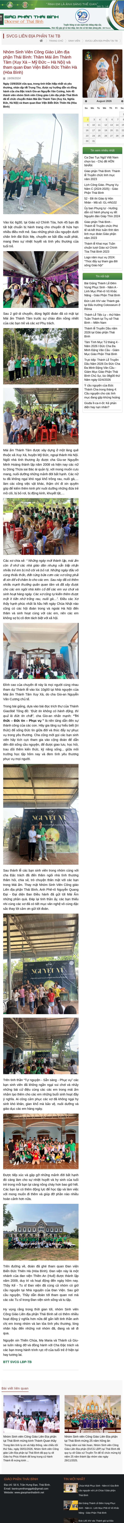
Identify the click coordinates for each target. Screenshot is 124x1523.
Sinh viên (74, 40)
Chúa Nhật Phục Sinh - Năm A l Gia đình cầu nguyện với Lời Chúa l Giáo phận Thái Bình (99, 1490)
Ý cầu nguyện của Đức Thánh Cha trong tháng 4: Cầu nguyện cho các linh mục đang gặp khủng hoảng (102, 391)
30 (87, 141)
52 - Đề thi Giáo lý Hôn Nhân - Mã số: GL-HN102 (100, 200)
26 (106, 135)
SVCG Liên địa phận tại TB (101, 40)
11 (99, 125)
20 (111, 130)
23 (87, 135)
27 (111, 135)
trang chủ (56, 40)
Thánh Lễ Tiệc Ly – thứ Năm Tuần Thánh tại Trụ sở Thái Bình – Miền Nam (102, 318)
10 (93, 125)
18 (99, 130)
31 (93, 141)
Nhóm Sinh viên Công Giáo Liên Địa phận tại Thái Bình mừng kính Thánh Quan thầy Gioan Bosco (91, 1439)
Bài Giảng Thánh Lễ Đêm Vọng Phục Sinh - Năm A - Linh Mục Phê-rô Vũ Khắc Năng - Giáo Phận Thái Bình (102, 289)
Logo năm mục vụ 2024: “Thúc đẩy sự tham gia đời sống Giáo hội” (101, 261)
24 (93, 135)
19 (106, 130)
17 (93, 130)
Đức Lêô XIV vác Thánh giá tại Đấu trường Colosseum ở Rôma (102, 305)
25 (99, 135)
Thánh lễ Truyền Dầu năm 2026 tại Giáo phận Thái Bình (100, 332)
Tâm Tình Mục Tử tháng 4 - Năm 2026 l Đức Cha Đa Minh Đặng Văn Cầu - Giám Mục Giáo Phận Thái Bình (101, 348)
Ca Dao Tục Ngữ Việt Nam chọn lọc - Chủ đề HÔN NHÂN (101, 161)
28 (117, 135)
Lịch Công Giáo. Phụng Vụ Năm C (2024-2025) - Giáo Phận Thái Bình (101, 188)
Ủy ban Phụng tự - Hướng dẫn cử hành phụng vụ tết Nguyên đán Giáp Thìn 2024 (102, 212)
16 (87, 130)
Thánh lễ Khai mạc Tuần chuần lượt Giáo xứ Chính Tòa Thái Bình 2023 (100, 247)
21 (117, 130)
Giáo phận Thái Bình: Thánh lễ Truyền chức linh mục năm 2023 (102, 175)
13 (111, 125)
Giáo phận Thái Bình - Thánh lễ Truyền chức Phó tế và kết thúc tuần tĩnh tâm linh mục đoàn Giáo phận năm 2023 (101, 230)
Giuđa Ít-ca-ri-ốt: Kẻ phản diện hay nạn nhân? (100, 405)
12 (106, 125)
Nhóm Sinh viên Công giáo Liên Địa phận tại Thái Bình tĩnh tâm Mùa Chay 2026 (31, 1438)
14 (117, 125)
